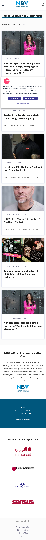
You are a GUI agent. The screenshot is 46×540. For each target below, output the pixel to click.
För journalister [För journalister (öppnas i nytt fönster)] (23, 530)
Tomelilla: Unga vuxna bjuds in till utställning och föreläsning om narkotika (21, 274)
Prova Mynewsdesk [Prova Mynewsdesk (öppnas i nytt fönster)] (23, 527)
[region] (23, 92)
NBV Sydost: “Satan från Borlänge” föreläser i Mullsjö (22, 221)
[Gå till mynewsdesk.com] (23, 521)
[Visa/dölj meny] (3, 4)
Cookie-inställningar (23, 103)
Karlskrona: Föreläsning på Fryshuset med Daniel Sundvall (23, 169)
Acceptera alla (30, 98)
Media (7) (16, 24)
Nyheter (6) (6, 24)
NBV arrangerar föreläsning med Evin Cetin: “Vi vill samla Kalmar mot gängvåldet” (23, 326)
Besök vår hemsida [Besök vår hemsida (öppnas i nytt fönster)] (23, 419)
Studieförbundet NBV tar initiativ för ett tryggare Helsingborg (21, 117)
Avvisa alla (15, 98)
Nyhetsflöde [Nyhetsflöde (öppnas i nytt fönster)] (23, 533)
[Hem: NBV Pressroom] (22, 4)
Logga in (23, 536)
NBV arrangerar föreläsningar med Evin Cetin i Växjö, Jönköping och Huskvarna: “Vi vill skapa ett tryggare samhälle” (22, 68)
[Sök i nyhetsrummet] (43, 4)
